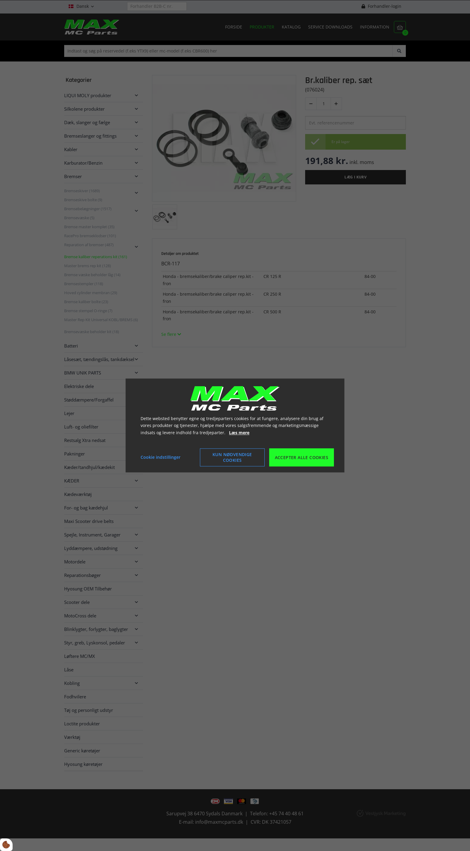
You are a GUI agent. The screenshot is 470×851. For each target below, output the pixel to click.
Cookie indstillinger (160, 457)
